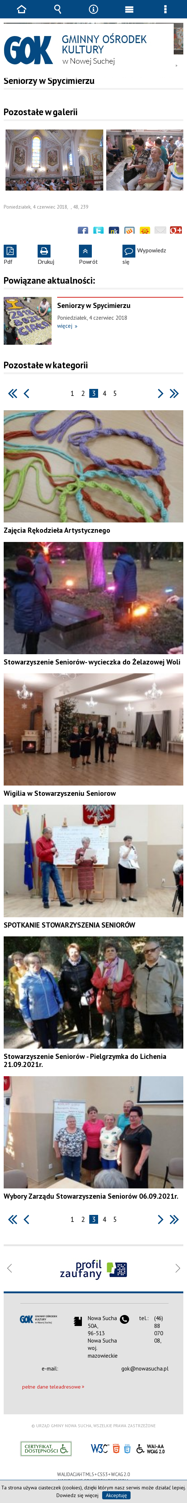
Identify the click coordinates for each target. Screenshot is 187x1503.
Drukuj (46, 255)
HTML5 (116, 1448)
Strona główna (21, 14)
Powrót (88, 255)
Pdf (8, 255)
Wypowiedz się (144, 255)
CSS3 (127, 1448)
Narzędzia (93, 14)
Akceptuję (116, 1495)
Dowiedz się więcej (77, 1495)
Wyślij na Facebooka (83, 232)
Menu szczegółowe (165, 14)
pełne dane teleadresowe (51, 1386)
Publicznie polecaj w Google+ (176, 232)
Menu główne (129, 14)
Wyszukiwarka (57, 14)
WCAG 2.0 (150, 1447)
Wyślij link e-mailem (160, 232)
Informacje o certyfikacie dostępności (46, 1449)
